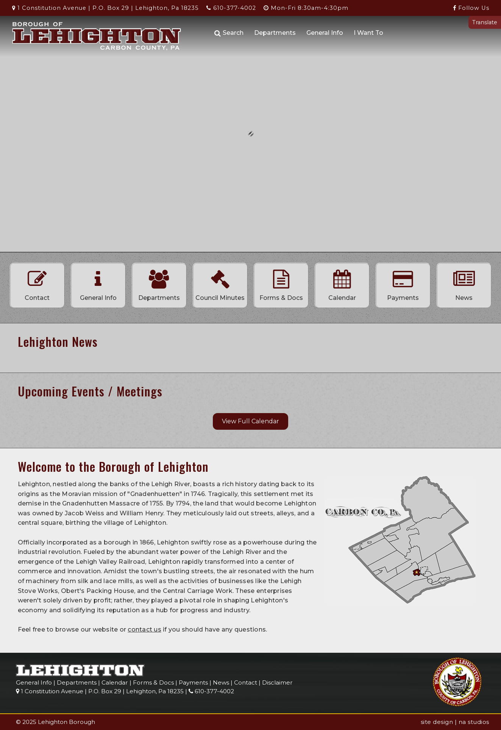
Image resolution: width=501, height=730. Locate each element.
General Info (324, 32)
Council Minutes (220, 283)
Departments (275, 32)
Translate (484, 22)
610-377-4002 (231, 8)
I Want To (368, 32)
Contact (37, 283)
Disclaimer (277, 682)
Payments (402, 283)
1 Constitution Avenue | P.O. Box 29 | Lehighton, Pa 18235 (105, 8)
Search (228, 33)
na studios (474, 721)
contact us (144, 629)
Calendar (341, 283)
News (463, 283)
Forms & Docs (280, 283)
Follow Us (471, 8)
